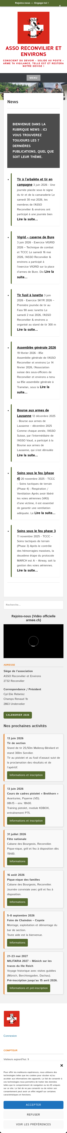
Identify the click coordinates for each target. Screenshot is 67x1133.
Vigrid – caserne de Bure (35, 237)
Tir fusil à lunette (30, 295)
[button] (61, 1065)
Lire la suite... (27, 219)
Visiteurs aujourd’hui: (15, 1059)
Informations (17, 861)
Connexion (10, 1036)
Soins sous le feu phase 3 (36, 531)
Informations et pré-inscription (29, 988)
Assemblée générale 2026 (36, 347)
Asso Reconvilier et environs (33, 51)
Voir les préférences (33, 1124)
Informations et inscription (26, 775)
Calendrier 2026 (17, 715)
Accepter (33, 1105)
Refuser (33, 1115)
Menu (33, 78)
